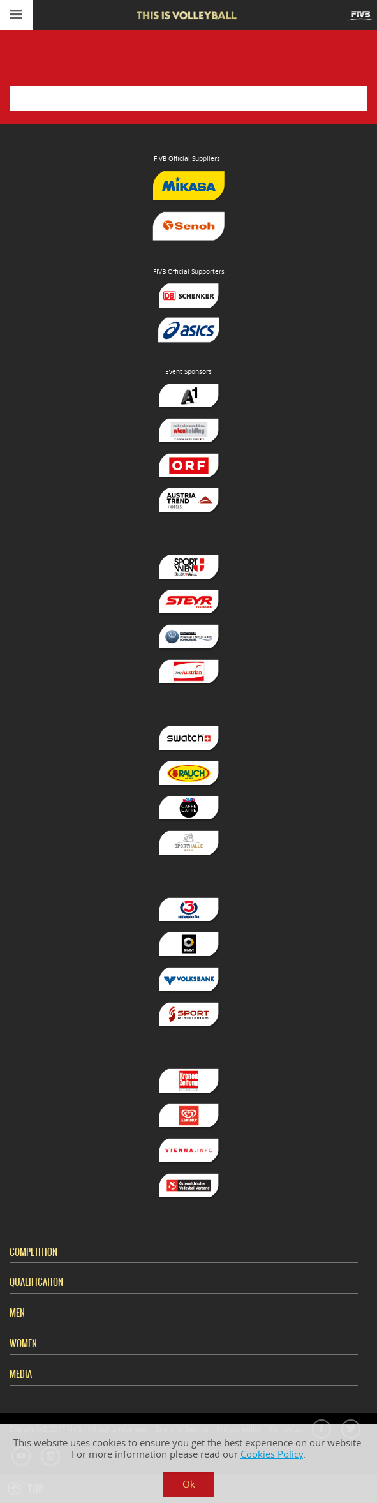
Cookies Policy (271, 1454)
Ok (188, 1484)
